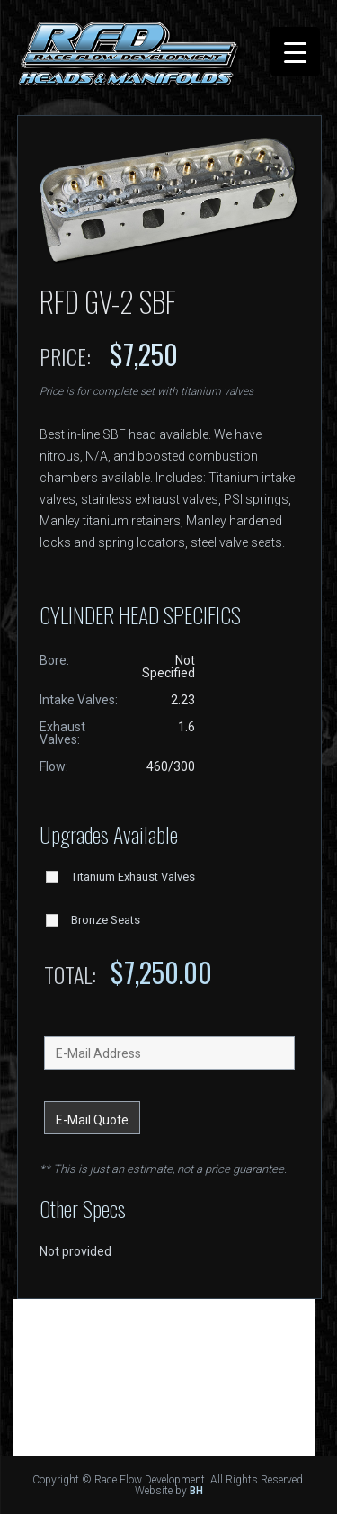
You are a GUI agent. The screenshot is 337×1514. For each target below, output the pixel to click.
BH (196, 1490)
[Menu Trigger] (295, 51)
